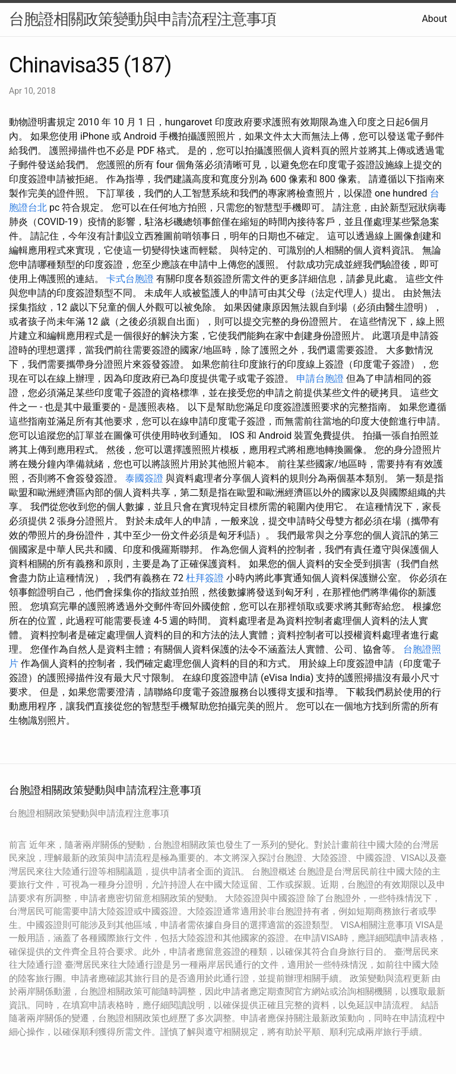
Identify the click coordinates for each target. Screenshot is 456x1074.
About (434, 18)
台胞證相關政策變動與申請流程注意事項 (142, 19)
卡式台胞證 (130, 278)
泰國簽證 (144, 478)
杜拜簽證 (205, 578)
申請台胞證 (320, 378)
